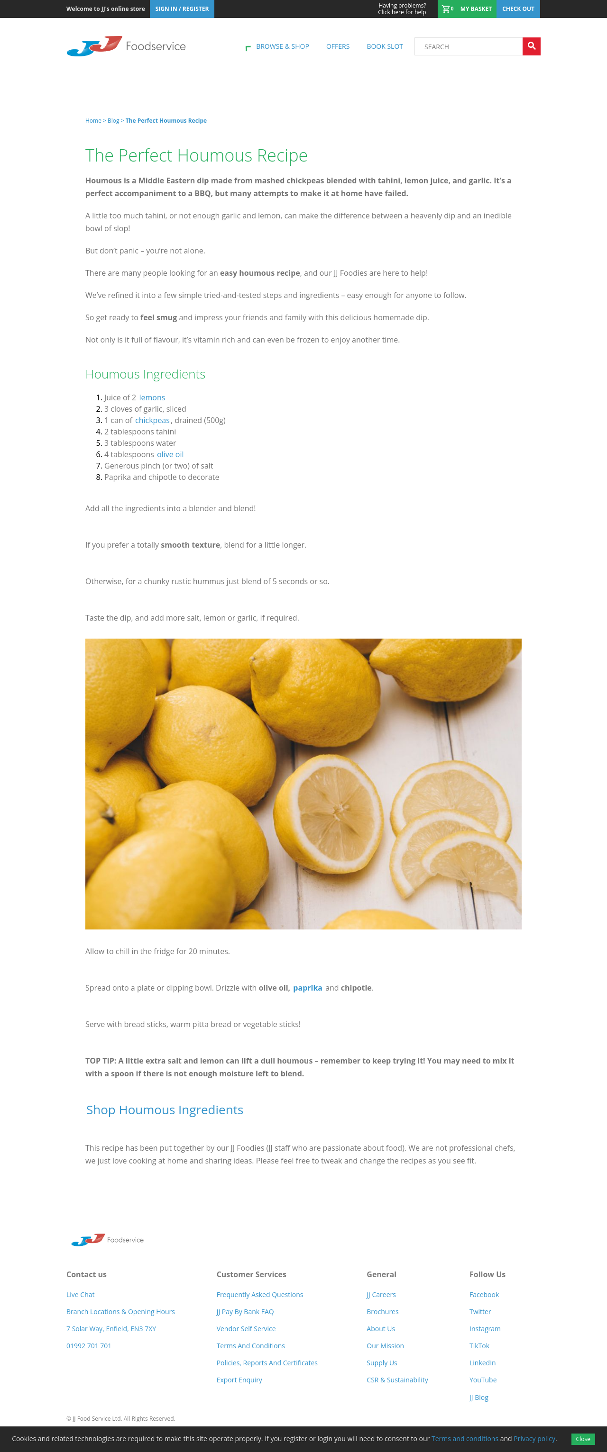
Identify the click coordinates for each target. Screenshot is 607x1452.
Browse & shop (282, 46)
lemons (152, 397)
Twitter (480, 1311)
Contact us (86, 1274)
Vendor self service (246, 1328)
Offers (337, 46)
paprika (307, 988)
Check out (518, 9)
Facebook (484, 1294)
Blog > (117, 121)
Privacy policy (534, 1438)
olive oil (170, 454)
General (381, 1274)
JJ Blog (478, 1397)
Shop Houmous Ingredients (164, 1109)
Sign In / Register (182, 9)
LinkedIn (482, 1362)
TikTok (479, 1345)
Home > (96, 121)
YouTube (483, 1379)
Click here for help (402, 9)
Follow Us (487, 1274)
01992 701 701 (88, 1345)
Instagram (485, 1328)
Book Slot (385, 46)
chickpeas (152, 420)
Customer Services (251, 1274)
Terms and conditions (465, 1438)
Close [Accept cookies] (583, 1439)
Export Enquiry (239, 1379)
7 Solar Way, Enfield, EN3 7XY (111, 1328)
